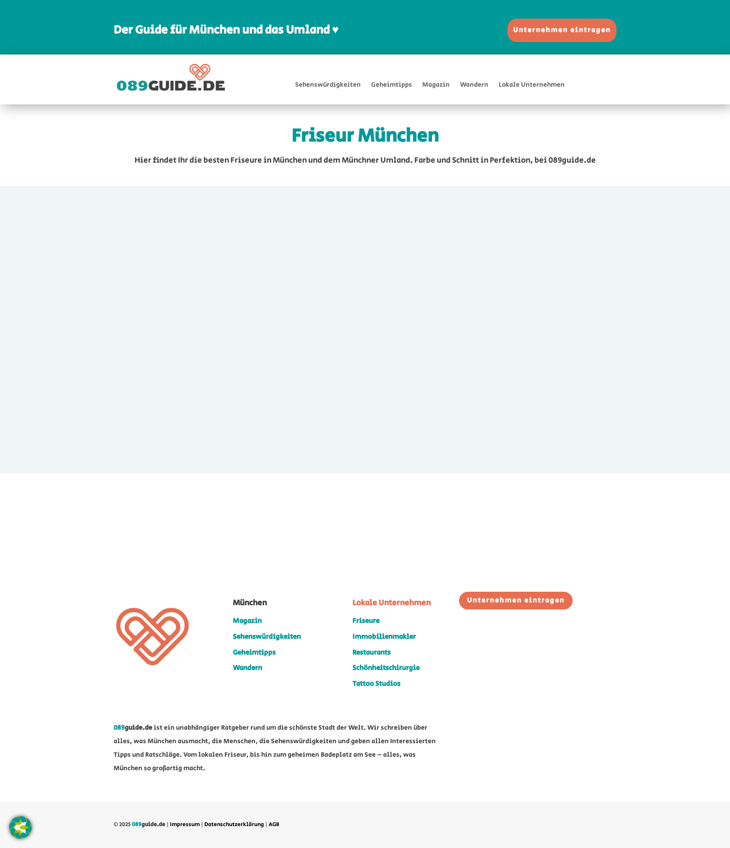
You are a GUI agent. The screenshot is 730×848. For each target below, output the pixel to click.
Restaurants (371, 652)
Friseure (365, 621)
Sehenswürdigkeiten (328, 85)
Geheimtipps (391, 85)
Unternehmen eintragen (562, 30)
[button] (20, 827)
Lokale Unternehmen (532, 85)
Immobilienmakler (384, 637)
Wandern (474, 85)
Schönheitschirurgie (385, 668)
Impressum (185, 824)
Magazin (436, 85)
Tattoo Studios (376, 684)
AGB (274, 824)
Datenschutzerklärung (234, 824)
